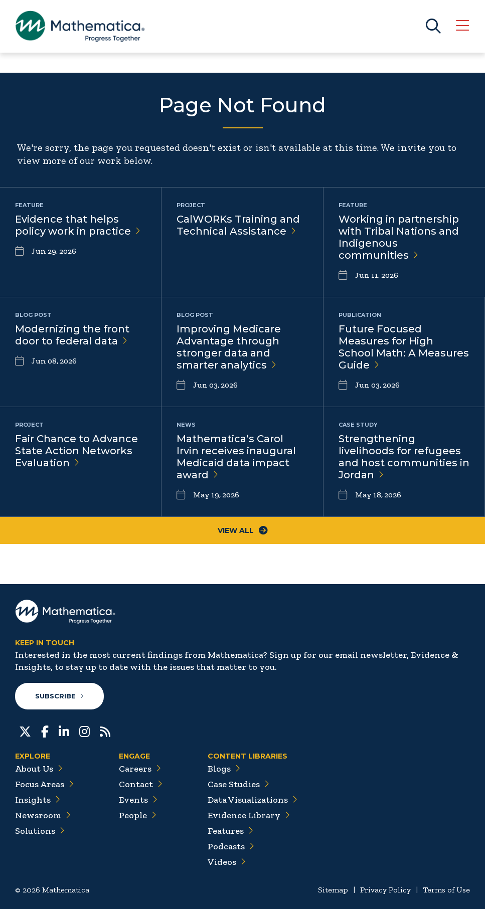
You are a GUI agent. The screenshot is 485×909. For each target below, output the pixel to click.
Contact (141, 784)
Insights (37, 799)
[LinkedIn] (64, 730)
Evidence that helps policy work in (77, 225)
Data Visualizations (252, 799)
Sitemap (333, 889)
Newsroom (43, 815)
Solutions (40, 830)
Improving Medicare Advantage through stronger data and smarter (229, 347)
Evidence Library (249, 815)
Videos (227, 861)
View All (243, 530)
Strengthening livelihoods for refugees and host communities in (404, 457)
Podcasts (231, 846)
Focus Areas (44, 784)
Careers (140, 768)
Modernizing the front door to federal (72, 335)
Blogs (224, 768)
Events (138, 799)
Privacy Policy (385, 889)
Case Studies (238, 784)
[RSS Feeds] (105, 730)
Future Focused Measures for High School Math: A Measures (404, 347)
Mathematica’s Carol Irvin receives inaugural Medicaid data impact (236, 457)
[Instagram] (84, 730)
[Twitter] (25, 730)
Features (230, 830)
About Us (39, 768)
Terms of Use (446, 889)
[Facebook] (45, 730)
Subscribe (59, 696)
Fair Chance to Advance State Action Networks (76, 451)
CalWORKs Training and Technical (238, 225)
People (137, 815)
